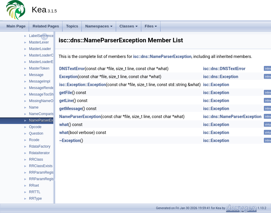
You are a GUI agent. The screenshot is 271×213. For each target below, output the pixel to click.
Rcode (34, 140)
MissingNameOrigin (44, 101)
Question (36, 133)
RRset (34, 185)
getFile (65, 92)
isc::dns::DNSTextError (224, 68)
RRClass (36, 159)
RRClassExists (40, 166)
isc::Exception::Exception (82, 84)
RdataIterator (39, 153)
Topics (72, 26)
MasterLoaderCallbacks (47, 55)
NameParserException (47, 120)
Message (36, 75)
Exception (68, 76)
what (63, 124)
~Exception (69, 140)
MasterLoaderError (44, 62)
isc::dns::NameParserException (162, 56)
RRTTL (34, 192)
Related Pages (46, 26)
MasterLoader (40, 49)
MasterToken (39, 68)
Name (34, 107)
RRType (35, 198)
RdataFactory (39, 146)
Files (151, 26)
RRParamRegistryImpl (46, 179)
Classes (129, 26)
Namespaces (99, 26)
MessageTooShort (43, 94)
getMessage (70, 108)
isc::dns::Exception (220, 76)
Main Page (16, 26)
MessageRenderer (43, 88)
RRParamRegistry (43, 172)
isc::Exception (216, 84)
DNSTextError (72, 68)
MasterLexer (39, 42)
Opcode (35, 127)
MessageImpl (39, 81)
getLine (66, 100)
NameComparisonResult (48, 114)
